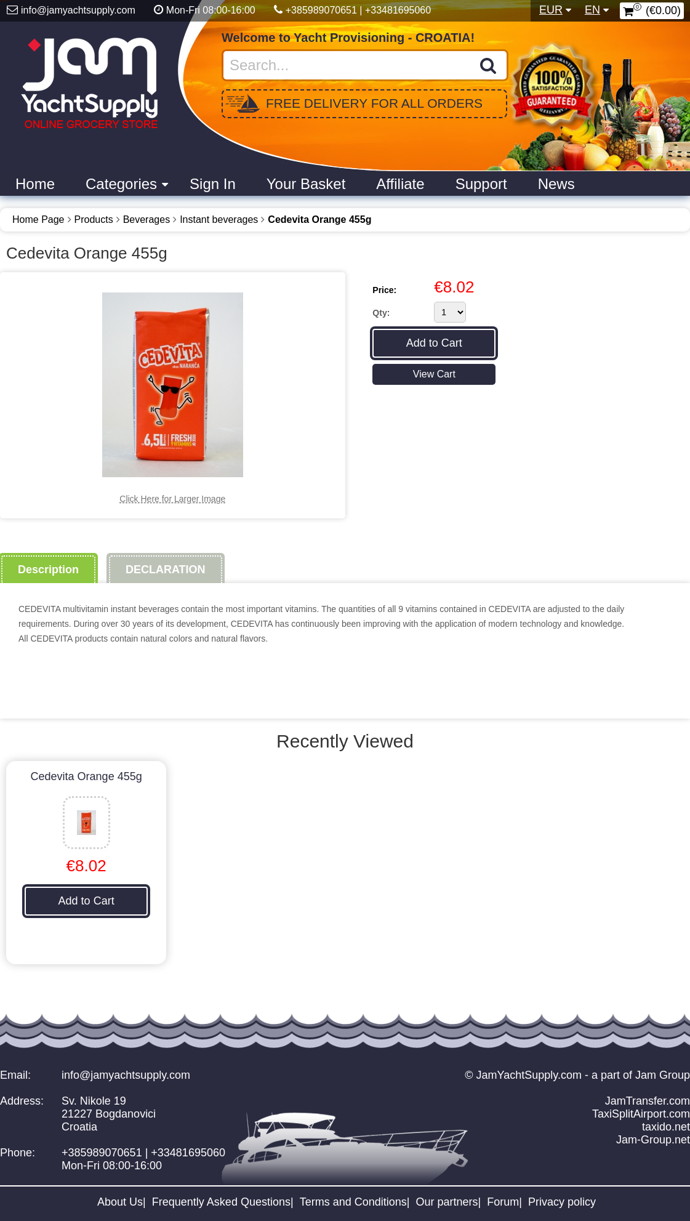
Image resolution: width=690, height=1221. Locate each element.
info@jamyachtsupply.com (126, 1075)
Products (93, 219)
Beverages (146, 219)
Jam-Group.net (653, 1140)
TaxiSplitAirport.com (641, 1114)
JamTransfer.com (647, 1101)
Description (48, 569)
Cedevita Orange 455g (319, 219)
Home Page (38, 219)
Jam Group (662, 1075)
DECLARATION (166, 569)
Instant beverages (219, 219)
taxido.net (666, 1127)
